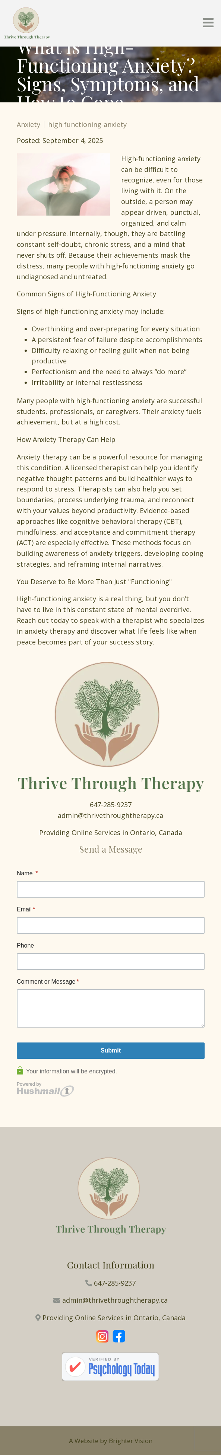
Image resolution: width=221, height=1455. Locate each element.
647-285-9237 (111, 804)
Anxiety (28, 124)
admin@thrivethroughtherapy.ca (110, 815)
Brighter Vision (130, 1440)
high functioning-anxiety (87, 124)
